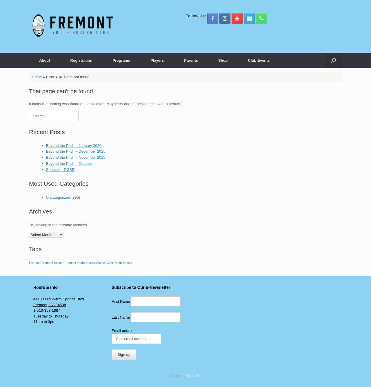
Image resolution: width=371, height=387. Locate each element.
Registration (81, 60)
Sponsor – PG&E (60, 169)
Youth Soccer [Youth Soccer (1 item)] (123, 262)
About (44, 60)
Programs (121, 60)
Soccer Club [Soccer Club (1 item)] (104, 262)
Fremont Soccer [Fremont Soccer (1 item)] (52, 262)
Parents (191, 60)
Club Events (259, 60)
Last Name (121, 317)
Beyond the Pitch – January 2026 (74, 145)
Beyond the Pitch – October (69, 163)
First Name (121, 301)
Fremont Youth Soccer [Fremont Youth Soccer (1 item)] (80, 262)
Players (157, 60)
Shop (223, 60)
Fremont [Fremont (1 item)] (35, 262)
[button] (333, 60)
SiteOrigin (193, 375)
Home (37, 77)
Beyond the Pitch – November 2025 (76, 157)
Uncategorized (58, 197)
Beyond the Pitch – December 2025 (76, 151)
